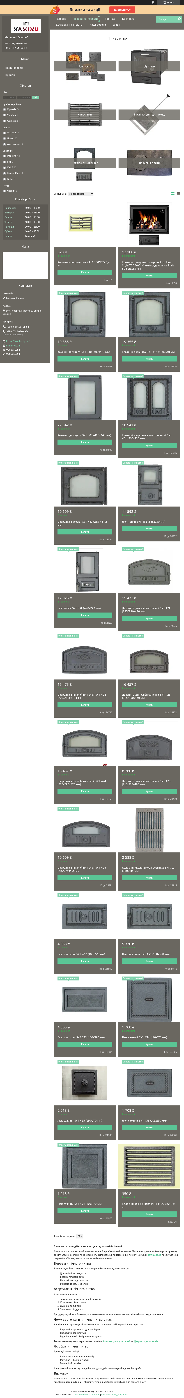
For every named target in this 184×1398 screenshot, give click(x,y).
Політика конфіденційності (114, 1394)
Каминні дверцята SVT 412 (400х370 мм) (148, 352)
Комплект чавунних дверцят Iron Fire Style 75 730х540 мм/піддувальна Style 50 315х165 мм (148, 265)
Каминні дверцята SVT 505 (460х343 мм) (84, 435)
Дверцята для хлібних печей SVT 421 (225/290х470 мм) (146, 610)
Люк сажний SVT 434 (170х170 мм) (144, 1037)
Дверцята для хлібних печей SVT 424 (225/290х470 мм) (82, 783)
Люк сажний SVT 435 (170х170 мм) (80, 1120)
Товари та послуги (85, 19)
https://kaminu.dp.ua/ (17, 341)
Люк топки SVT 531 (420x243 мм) (79, 608)
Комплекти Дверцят (85, 163)
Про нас (110, 19)
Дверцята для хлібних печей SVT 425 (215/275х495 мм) (146, 783)
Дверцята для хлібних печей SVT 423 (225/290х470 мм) (146, 696)
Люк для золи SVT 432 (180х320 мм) (81, 954)
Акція (116, 24)
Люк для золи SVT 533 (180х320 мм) (81, 1037)
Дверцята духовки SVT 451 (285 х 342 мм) (82, 523)
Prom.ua (109, 1391)
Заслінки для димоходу (149, 114)
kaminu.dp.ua (154, 1254)
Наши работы (14, 68)
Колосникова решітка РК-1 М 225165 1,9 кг (148, 1205)
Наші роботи (98, 24)
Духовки (149, 66)
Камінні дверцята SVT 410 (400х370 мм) (84, 352)
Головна (61, 19)
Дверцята (85, 66)
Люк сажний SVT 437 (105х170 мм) (144, 1120)
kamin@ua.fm (13, 345)
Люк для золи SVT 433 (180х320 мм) (145, 954)
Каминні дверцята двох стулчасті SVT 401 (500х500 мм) (147, 437)
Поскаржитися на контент (87, 1394)
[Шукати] (179, 19)
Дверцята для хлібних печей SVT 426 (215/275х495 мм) (82, 869)
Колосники (85, 114)
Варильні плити (149, 163)
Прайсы (10, 75)
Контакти (128, 19)
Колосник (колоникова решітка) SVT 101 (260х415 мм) (148, 869)
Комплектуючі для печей (116, 1341)
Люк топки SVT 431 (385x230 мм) (143, 521)
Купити (85, 272)
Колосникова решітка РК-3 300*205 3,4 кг (84, 264)
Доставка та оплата (69, 24)
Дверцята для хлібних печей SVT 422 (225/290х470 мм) (82, 696)
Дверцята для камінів (146, 1341)
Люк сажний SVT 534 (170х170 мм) (80, 1204)
